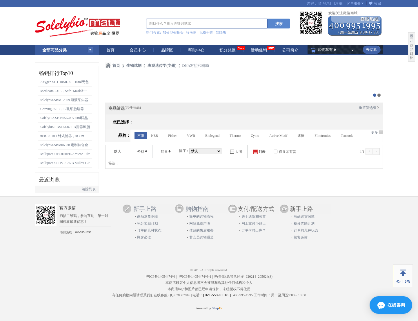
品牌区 (167, 50)
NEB (154, 136)
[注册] (338, 3)
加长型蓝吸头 (173, 33)
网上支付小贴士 (253, 223)
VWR (191, 136)
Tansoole (347, 136)
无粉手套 (206, 33)
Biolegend (212, 136)
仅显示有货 (287, 152)
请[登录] (324, 3)
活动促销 (259, 50)
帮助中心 (196, 50)
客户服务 (354, 3)
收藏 (377, 3)
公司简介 (290, 50)
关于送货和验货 (253, 216)
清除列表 (89, 189)
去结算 (371, 49)
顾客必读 (144, 237)
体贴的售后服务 (201, 230)
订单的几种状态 (149, 230)
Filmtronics (322, 136)
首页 (110, 50)
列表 (259, 152)
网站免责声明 (199, 223)
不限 (140, 136)
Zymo (255, 136)
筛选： (113, 163)
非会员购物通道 (201, 237)
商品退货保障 (147, 216)
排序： (184, 151)
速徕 (300, 136)
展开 (411, 38)
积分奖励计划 (147, 223)
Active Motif (278, 136)
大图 (236, 152)
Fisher (172, 136)
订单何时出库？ (253, 230)
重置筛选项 (369, 108)
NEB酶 (221, 33)
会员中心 (138, 50)
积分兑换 (227, 50)
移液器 (191, 33)
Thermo (235, 136)
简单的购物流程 (201, 216)
